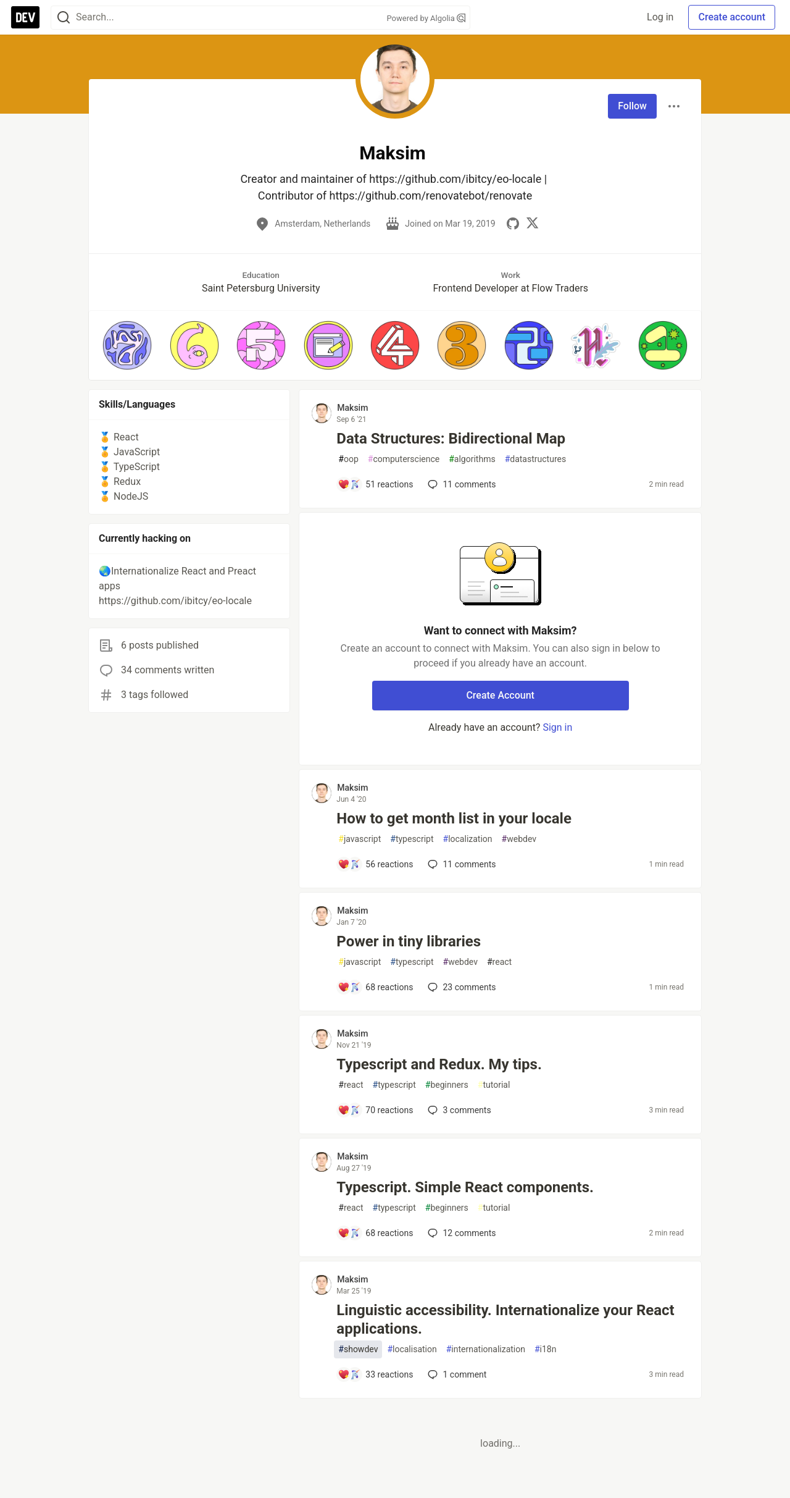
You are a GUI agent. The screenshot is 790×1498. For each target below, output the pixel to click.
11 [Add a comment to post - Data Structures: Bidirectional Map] (460, 484)
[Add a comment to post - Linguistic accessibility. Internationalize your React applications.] (375, 1374)
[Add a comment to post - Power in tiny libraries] (375, 987)
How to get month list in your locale (454, 818)
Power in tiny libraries (408, 941)
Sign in (557, 727)
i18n (545, 1349)
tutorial (494, 1085)
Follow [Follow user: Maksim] (632, 106)
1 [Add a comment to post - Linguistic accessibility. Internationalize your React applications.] (455, 1374)
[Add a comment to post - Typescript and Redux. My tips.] (375, 1110)
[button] (127, 345)
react (499, 962)
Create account (731, 17)
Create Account (500, 695)
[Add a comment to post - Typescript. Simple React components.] (375, 1233)
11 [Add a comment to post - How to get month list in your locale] (460, 864)
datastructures (536, 459)
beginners (446, 1085)
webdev (519, 839)
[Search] (63, 17)
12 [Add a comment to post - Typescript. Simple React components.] (460, 1233)
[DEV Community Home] (25, 17)
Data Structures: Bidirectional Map (450, 438)
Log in (660, 17)
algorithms (472, 459)
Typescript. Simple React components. (465, 1187)
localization (468, 839)
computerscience (403, 459)
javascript (359, 839)
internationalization (485, 1349)
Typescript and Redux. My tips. (439, 1064)
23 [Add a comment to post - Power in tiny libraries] (460, 987)
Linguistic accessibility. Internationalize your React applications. (505, 1319)
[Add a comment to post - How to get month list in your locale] (375, 864)
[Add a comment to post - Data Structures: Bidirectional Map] (375, 484)
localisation (411, 1349)
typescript (411, 839)
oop (348, 459)
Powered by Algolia (425, 18)
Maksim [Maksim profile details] (352, 408)
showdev (358, 1349)
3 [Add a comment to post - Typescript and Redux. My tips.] (458, 1110)
